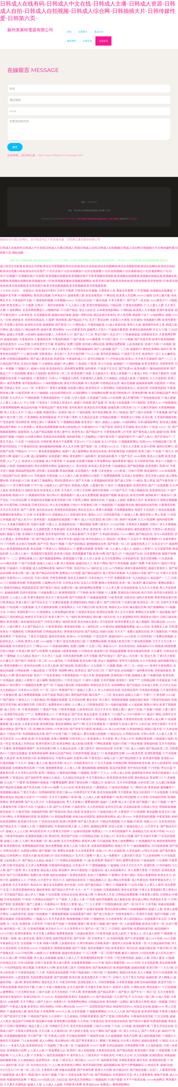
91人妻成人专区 (138, 373)
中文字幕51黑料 (68, 417)
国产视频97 (143, 802)
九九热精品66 (140, 578)
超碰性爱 (151, 977)
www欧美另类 (134, 753)
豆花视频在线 (42, 315)
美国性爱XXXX (26, 612)
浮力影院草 (107, 621)
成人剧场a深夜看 (82, 743)
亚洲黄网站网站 (77, 1001)
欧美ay (129, 358)
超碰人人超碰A (111, 422)
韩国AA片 (18, 495)
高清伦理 (142, 388)
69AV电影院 (138, 402)
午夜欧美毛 (108, 1055)
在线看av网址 (76, 388)
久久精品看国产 (76, 534)
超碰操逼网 (12, 592)
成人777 (83, 904)
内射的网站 (82, 685)
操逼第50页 (101, 651)
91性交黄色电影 (124, 957)
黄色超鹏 (152, 811)
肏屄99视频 (161, 914)
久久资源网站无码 (128, 617)
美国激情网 (102, 675)
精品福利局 (32, 329)
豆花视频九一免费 (86, 470)
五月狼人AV (107, 836)
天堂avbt (79, 441)
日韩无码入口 (77, 738)
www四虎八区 (46, 1079)
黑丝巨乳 (54, 836)
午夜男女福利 (64, 758)
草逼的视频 (67, 470)
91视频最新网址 (128, 441)
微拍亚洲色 (43, 889)
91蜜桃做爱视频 (58, 914)
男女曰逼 (166, 768)
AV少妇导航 (117, 524)
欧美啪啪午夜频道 (37, 782)
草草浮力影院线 (129, 660)
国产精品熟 (67, 665)
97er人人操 (92, 354)
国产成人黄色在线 (41, 358)
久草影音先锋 (30, 724)
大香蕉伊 (123, 811)
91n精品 (137, 480)
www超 (170, 694)
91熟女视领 (135, 743)
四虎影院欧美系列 (66, 996)
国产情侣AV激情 (139, 1021)
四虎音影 (59, 358)
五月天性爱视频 (126, 782)
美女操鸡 (118, 694)
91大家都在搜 (8, 694)
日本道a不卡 (80, 865)
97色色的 (154, 870)
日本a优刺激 (25, 962)
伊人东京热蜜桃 (59, 505)
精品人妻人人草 (38, 1026)
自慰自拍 (129, 597)
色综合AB (36, 884)
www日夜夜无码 (75, 329)
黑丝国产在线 (69, 836)
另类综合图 (75, 1074)
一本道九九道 (16, 1045)
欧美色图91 (141, 368)
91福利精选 (25, 378)
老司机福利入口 (95, 539)
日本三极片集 (161, 295)
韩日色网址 (47, 1006)
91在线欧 (166, 344)
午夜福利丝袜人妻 (66, 826)
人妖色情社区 (85, 709)
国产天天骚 (83, 480)
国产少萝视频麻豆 (133, 1065)
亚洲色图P (18, 904)
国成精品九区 (140, 831)
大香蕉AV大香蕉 (120, 319)
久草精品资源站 (123, 529)
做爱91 (66, 451)
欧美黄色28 (17, 490)
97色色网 (12, 607)
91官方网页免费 (20, 485)
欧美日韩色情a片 (120, 393)
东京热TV (60, 354)
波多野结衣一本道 (47, 1060)
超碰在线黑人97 (141, 544)
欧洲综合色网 (105, 612)
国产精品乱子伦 (78, 319)
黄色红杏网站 (151, 349)
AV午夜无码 (61, 729)
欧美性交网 (126, 777)
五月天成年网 (75, 987)
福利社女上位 (99, 568)
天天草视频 (63, 909)
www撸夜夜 (93, 339)
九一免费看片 (111, 855)
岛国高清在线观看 (54, 436)
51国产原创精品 (75, 544)
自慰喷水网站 (29, 850)
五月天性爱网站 (111, 558)
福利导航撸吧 (104, 899)
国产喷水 (64, 485)
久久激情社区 (59, 1031)
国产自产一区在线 (138, 300)
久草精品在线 (131, 733)
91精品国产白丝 (10, 475)
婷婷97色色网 (128, 519)
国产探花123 (63, 324)
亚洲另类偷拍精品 (97, 305)
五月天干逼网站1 (59, 797)
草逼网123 (156, 777)
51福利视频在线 (53, 383)
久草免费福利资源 (63, 612)
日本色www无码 (28, 690)
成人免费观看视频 (29, 694)
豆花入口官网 (89, 582)
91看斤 (57, 641)
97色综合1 (42, 402)
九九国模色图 (41, 529)
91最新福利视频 (43, 300)
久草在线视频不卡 (120, 831)
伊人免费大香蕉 (137, 870)
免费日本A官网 (39, 875)
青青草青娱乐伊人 (160, 880)
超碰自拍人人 (66, 466)
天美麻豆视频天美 (18, 524)
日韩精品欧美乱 (53, 631)
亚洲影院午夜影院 (42, 553)
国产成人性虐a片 (88, 821)
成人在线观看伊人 (115, 870)
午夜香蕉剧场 (70, 675)
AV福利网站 (80, 393)
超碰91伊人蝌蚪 (64, 363)
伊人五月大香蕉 (124, 612)
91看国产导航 (48, 709)
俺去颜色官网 (138, 607)
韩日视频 (28, 967)
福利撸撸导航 (8, 1060)
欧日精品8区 (121, 1070)
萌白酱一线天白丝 (104, 617)
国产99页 (43, 544)
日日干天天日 (103, 709)
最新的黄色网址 (106, 816)
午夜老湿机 (163, 816)
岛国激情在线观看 (59, 519)
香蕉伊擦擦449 (152, 539)
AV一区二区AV (49, 690)
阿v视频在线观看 (57, 699)
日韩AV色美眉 (43, 962)
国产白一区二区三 (96, 928)
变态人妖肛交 (87, 310)
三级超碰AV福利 (163, 738)
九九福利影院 (153, 1045)
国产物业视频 (135, 466)
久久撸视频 (115, 719)
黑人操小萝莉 (61, 962)
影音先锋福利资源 (138, 651)
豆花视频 (26, 943)
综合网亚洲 (22, 422)
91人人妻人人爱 (154, 305)
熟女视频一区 (39, 841)
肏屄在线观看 (55, 305)
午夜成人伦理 (56, 1035)
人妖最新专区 (67, 943)
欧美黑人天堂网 (126, 295)
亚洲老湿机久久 (87, 982)
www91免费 (97, 1045)
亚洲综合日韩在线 (129, 592)
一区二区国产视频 (109, 953)
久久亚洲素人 (26, 427)
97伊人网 (75, 992)
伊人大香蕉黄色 (143, 1074)
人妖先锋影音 (135, 344)
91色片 (109, 485)
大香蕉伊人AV (63, 334)
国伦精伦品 (17, 617)
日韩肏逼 (24, 505)
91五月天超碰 (103, 763)
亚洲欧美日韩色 (43, 729)
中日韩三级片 (110, 339)
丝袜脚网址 (118, 685)
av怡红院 (27, 578)
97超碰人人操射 (116, 500)
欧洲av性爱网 (68, 821)
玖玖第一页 (136, 656)
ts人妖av (49, 909)
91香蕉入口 (50, 548)
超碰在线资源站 (71, 953)
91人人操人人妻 (75, 305)
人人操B (24, 841)
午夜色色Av (96, 758)
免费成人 (105, 1084)
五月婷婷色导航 (144, 461)
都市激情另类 (26, 704)
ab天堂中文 (152, 826)
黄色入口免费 (155, 456)
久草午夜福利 (85, 943)
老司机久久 (77, 1055)
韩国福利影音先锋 (139, 763)
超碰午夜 (46, 329)
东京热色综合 (127, 646)
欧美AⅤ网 (99, 553)
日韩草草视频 (81, 753)
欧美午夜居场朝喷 (163, 339)
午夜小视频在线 (138, 490)
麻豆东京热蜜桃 (53, 884)
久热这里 (9, 758)
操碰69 (4, 909)
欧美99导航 (157, 831)
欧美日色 (101, 607)
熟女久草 (150, 656)
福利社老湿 (32, 490)
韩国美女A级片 (149, 617)
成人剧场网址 (39, 456)
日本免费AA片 (42, 514)
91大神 (27, 514)
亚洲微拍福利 (78, 602)
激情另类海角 (100, 490)
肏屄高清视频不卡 (58, 1055)
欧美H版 (76, 797)
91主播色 (5, 748)
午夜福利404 (90, 427)
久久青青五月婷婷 (58, 831)
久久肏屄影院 (168, 690)
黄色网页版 (47, 724)
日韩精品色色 (96, 1001)
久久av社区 (67, 787)
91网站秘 (126, 310)
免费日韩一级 (69, 587)
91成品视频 (163, 612)
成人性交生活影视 (11, 266)
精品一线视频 (159, 1001)
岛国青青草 (167, 363)
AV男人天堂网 (82, 490)
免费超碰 (54, 953)
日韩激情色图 (33, 631)
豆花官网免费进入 (33, 310)
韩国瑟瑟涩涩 (30, 587)
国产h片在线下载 (56, 733)
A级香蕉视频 (69, 651)
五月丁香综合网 (98, 319)
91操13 (40, 987)
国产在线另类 (142, 339)
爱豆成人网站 (140, 899)
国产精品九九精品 (33, 860)
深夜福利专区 (78, 514)
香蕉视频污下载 (72, 558)
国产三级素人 (35, 904)
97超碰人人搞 (26, 826)
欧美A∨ (71, 636)
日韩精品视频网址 (18, 358)
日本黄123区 (122, 748)
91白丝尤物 (135, 884)
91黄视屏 (76, 909)
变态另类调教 (148, 558)
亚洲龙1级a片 (66, 412)
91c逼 (87, 860)
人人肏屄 (83, 826)
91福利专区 (79, 807)
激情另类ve (146, 514)
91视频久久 (22, 368)
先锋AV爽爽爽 (59, 738)
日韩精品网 (148, 680)
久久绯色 (142, 797)
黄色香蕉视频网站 (50, 451)
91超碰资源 (7, 1074)
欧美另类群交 (150, 363)
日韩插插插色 (111, 889)
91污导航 (154, 768)
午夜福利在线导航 (142, 1016)
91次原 (19, 441)
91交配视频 (27, 607)
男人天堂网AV (75, 802)
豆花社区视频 (29, 363)
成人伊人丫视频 (34, 894)
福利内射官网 (164, 519)
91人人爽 (54, 1065)
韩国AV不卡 (122, 845)
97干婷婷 (82, 592)
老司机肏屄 (76, 407)
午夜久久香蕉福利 (150, 889)
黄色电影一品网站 (117, 1001)
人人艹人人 (14, 461)
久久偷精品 (111, 378)
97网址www (40, 646)
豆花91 (153, 1070)
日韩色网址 (123, 1016)
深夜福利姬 (151, 743)
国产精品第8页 (45, 539)
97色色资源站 (52, 675)
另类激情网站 (23, 919)
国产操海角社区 (102, 967)
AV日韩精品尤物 (89, 836)
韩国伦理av (50, 412)
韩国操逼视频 (119, 699)
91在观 (65, 397)
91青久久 (168, 451)
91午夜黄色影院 (25, 972)
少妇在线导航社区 (60, 393)
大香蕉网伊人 (67, 607)
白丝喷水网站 (33, 436)
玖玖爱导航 (11, 505)
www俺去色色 (8, 563)
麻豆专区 (92, 699)
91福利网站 (14, 310)
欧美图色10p (46, 816)
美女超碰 (36, 548)
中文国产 (92, 534)
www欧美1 (120, 470)
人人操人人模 (91, 797)
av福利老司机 (18, 914)
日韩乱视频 (26, 957)
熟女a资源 (73, 811)
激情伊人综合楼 (121, 943)
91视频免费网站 (97, 1011)
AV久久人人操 (116, 1011)
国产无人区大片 (34, 802)
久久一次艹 (82, 889)
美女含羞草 (91, 714)
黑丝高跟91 (154, 987)
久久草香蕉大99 (74, 928)
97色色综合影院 (49, 821)
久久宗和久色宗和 (26, 772)
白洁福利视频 (115, 938)
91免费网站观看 (97, 641)
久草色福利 (133, 850)
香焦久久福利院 (36, 373)
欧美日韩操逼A (161, 772)
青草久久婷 (134, 324)
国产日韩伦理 (112, 602)
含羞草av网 (80, 758)
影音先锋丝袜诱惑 (116, 1021)
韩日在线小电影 (61, 719)
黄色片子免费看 (62, 441)
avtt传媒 (127, 1026)
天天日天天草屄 (9, 509)
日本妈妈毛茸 (130, 558)
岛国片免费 (38, 524)
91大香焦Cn (38, 1055)
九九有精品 (71, 1016)
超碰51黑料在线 (82, 315)
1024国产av (118, 714)
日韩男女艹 (99, 938)
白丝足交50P (160, 544)
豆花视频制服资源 (15, 1035)
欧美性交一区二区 (59, 373)
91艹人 (29, 714)
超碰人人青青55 (143, 548)
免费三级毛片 (100, 524)
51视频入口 (40, 919)
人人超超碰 (136, 704)
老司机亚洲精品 (110, 354)
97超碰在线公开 (107, 811)
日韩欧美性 (84, 967)
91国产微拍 (7, 699)
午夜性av (157, 529)
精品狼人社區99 (25, 797)
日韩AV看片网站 (40, 719)
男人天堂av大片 (13, 412)
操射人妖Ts (111, 758)
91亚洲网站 (31, 417)
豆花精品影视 (131, 807)
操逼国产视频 (108, 495)
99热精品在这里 (110, 383)
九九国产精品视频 (41, 431)
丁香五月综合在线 (162, 1026)
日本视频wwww (64, 300)
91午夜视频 (160, 412)
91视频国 (83, 772)
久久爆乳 (156, 651)
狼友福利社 (151, 470)
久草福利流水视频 (39, 500)
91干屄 (108, 578)
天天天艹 (120, 631)
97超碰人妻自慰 (64, 685)
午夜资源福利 (30, 709)
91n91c (32, 451)
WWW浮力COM (9, 1070)
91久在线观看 (159, 792)
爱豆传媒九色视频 (95, 733)
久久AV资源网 (146, 519)
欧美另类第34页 (61, 500)
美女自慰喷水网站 (45, 466)
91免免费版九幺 (55, 1050)
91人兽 (40, 972)
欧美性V (72, 1050)
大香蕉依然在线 (133, 719)
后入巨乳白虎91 (165, 953)
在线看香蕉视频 (81, 962)
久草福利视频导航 (165, 417)
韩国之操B (37, 422)
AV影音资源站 (54, 626)
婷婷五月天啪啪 (124, 427)
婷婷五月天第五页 (36, 617)
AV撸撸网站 (25, 295)
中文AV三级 (160, 329)
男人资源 (160, 514)
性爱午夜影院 (36, 597)
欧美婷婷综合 (34, 1045)
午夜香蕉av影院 (149, 894)
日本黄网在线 (152, 553)
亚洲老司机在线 (14, 714)
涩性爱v (41, 470)
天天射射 (107, 738)
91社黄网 (162, 860)
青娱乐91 (166, 495)
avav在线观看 (167, 470)
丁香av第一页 (65, 1045)
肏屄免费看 (14, 383)
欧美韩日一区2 (151, 354)
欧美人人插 (71, 845)
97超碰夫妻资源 (118, 329)
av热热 (11, 466)
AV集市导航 (22, 811)
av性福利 (30, 334)
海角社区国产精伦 (60, 753)
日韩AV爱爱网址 (17, 1026)
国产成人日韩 (123, 480)
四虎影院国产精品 (101, 1006)
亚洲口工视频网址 (42, 480)
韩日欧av (80, 1060)
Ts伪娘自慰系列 (84, 933)
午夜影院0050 (24, 349)
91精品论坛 (114, 733)
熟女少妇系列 (141, 792)
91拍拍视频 (18, 373)
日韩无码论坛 (40, 505)
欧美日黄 (74, 977)
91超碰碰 (113, 865)
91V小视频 (126, 339)
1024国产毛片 (118, 490)
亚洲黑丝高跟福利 (65, 509)
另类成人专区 (12, 388)
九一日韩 (5, 319)
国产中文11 (138, 992)
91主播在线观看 (59, 602)
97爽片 (107, 884)
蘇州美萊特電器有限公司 (98, 219)
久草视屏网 (47, 1011)
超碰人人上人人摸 (17, 831)
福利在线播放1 (59, 875)
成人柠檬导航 (130, 397)
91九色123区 (94, 646)
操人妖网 (54, 841)
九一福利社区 (90, 626)
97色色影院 (7, 422)
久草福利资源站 (109, 534)
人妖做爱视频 (132, 923)
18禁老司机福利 (160, 699)
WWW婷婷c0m (136, 714)
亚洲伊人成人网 (154, 719)
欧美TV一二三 (8, 558)
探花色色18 (7, 811)
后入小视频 (144, 972)
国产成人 (122, 656)
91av (3, 524)
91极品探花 (37, 670)
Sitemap (132, 219)
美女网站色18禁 (65, 1040)
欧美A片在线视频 (39, 738)
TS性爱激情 (21, 719)
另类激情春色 (163, 670)
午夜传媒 (52, 475)
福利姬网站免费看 (90, 587)
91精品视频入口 (97, 880)
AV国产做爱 (115, 1079)
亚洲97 (95, 772)
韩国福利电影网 (25, 470)
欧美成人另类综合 (23, 743)
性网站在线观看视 (71, 860)
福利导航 (127, 928)
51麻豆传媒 (100, 300)
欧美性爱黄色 (23, 933)
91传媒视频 (163, 1050)
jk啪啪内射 (52, 310)
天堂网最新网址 (124, 509)
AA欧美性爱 (115, 597)
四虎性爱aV (82, 665)
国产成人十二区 (83, 334)
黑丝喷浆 (61, 319)
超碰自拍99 (116, 636)
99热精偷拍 (169, 402)
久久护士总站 (168, 685)
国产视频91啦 (47, 850)
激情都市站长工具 (153, 324)
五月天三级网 (83, 855)
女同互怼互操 (113, 807)
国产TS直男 (28, 509)
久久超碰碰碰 (113, 1035)
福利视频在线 (111, 1065)
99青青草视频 (66, 709)
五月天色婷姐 (167, 743)
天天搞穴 (66, 490)
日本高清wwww (27, 948)
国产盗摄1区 (100, 402)
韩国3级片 (34, 1074)
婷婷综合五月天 (100, 685)
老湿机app (167, 758)
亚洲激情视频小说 (36, 836)
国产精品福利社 (92, 573)
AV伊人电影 (78, 397)
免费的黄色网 (143, 738)
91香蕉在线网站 (133, 305)
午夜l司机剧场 (15, 865)
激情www (27, 475)
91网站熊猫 (84, 524)
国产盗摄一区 (113, 1031)
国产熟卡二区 (23, 729)
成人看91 (21, 1074)
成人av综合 (143, 626)
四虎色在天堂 (158, 899)
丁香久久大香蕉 (130, 446)
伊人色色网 (92, 383)
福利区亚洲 (69, 621)
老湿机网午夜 (141, 1026)
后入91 (68, 763)
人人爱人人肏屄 (153, 884)
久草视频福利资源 (102, 480)
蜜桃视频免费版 (125, 626)
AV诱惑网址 (43, 612)
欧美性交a (78, 431)
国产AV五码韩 (61, 807)
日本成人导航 (150, 685)
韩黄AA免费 (50, 943)
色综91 (107, 987)
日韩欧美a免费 (73, 1084)
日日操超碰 (104, 841)
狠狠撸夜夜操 (54, 768)
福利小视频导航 (115, 962)
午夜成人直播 (18, 1006)
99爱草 (21, 782)
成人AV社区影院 (91, 519)
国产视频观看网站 (50, 558)
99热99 (74, 505)
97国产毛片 (125, 456)
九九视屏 (96, 665)
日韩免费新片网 (134, 1045)
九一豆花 (12, 923)
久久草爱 (95, 904)
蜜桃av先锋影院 (108, 582)
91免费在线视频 (163, 636)
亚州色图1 (40, 519)
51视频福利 (99, 1079)
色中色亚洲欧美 (102, 412)
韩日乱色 (132, 948)
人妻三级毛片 (86, 748)
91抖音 (108, 957)
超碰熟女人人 (18, 880)
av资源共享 (152, 1065)
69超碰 (8, 719)
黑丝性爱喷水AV (65, 480)
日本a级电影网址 (148, 422)
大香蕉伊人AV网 (45, 967)
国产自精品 (92, 631)
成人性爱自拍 (139, 880)
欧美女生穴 (165, 875)
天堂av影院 (41, 578)
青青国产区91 (67, 690)
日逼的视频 (7, 763)
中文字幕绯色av (96, 777)
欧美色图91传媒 (81, 373)
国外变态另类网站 (80, 1079)
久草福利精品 (135, 729)
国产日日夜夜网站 (18, 875)
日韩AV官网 (135, 470)
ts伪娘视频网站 (137, 909)
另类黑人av (154, 402)
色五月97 (116, 334)
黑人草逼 (149, 480)
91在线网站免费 (98, 393)
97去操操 (96, 889)
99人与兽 (29, 402)
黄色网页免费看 (74, 368)
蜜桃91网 (83, 923)
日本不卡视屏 (65, 290)
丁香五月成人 (29, 792)
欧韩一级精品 (47, 772)
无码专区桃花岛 (34, 319)
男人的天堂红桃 (19, 909)
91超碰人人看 (129, 514)
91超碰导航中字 (125, 436)
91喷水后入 (66, 1060)
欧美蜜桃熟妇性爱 (18, 548)
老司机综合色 (45, 509)
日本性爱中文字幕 (42, 344)
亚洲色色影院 (78, 875)
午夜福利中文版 (22, 300)
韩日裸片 (15, 685)
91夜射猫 (71, 923)
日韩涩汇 (41, 704)
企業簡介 (82, 31)
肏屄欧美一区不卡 (101, 529)
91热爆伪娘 (154, 675)
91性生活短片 (72, 680)
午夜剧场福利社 (50, 397)
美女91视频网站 (108, 660)
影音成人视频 (168, 422)
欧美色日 (80, 670)
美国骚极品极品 (9, 792)
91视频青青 (120, 884)
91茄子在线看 (27, 563)
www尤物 (24, 344)
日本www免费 (50, 787)
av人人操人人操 (69, 475)
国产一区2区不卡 (133, 904)
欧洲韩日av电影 (89, 475)
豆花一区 (23, 1065)
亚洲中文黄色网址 (161, 665)
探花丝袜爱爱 (118, 768)
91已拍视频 (169, 987)
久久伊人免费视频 (36, 865)
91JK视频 (109, 665)
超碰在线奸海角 (61, 315)
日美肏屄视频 (36, 928)
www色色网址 (155, 1079)
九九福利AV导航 (136, 573)
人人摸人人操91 (19, 553)
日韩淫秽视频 (106, 982)
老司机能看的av (32, 383)
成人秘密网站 (80, 451)
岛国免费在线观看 (41, 977)
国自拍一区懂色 (116, 539)
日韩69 (117, 977)
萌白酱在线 (158, 621)
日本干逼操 (49, 694)
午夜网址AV (51, 904)
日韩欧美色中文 (83, 763)
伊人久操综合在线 (109, 690)
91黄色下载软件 (159, 373)
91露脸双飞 (52, 422)
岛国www (145, 441)
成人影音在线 (26, 938)
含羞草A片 (59, 1001)
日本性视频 (78, 1011)
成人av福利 (138, 748)
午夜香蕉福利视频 (144, 816)
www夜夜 (21, 738)
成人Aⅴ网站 (46, 1040)
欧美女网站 (64, 743)
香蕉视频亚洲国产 (24, 748)
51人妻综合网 (29, 354)
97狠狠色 (142, 378)
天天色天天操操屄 (146, 358)
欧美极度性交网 (114, 753)
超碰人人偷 (155, 909)
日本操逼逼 (163, 680)
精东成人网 (86, 894)
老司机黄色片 (8, 344)
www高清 (130, 636)
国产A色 (88, 1074)
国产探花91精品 (50, 587)
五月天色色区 (20, 884)
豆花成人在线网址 (133, 475)
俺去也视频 (128, 383)
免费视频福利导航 (33, 845)
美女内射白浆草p (88, 621)
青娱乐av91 (110, 646)
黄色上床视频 (118, 373)
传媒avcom (150, 821)
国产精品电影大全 (130, 758)
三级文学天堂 (63, 539)
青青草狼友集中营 (166, 597)
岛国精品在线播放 (161, 290)
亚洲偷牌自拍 (67, 524)
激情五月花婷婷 (9, 1040)
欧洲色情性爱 (157, 1060)
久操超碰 (26, 529)
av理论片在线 (149, 850)
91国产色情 (77, 339)
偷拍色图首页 (142, 529)
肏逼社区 (123, 495)
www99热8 (7, 933)
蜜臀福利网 (92, 802)
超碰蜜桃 (48, 324)
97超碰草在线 (95, 1035)
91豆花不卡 (134, 539)
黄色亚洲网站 (63, 724)
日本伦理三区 (146, 782)
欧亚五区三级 (167, 811)
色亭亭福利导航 (55, 534)
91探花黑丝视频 (141, 641)
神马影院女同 (37, 831)
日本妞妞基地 (129, 587)
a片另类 (127, 431)
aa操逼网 (13, 1001)
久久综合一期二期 (143, 996)
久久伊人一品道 (51, 656)
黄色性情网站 (31, 982)
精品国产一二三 (160, 578)
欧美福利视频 (121, 967)
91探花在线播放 (119, 787)
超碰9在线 (162, 431)
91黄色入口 (22, 699)
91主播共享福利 (147, 407)
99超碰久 (12, 568)
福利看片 (90, 456)
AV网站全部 (138, 987)
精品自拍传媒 (29, 407)
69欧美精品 (7, 602)
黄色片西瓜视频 (73, 383)
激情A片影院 (44, 938)
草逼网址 (60, 344)
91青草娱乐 (63, 714)
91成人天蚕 (87, 675)
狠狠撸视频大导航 (78, 919)
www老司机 (55, 660)
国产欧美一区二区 (118, 544)
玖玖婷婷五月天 (22, 646)
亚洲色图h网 (139, 393)
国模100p (171, 315)
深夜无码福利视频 (145, 982)
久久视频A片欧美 (131, 821)
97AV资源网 (137, 811)
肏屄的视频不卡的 (99, 948)
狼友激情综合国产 (32, 621)
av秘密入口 (51, 485)
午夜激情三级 (89, 505)
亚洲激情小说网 (16, 1050)
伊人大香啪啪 (168, 524)
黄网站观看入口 (28, 558)
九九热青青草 (114, 919)
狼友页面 (33, 1011)
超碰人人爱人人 (87, 690)
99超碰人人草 (43, 807)
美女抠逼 (81, 466)
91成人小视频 (33, 412)
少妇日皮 (144, 724)
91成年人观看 (91, 680)
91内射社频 (129, 602)
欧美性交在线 (33, 324)
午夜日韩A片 (165, 948)
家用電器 (82, 219)
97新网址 (114, 875)
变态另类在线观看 (81, 1026)
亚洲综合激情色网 (140, 329)
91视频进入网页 (69, 378)
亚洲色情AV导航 (121, 675)
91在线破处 (7, 680)
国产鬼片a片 (114, 553)
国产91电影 (79, 948)
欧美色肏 (168, 675)
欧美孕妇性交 (83, 787)
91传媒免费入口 (48, 592)
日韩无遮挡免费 (72, 656)
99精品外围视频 (110, 821)
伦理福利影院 (47, 792)
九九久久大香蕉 (148, 587)
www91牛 (93, 1060)
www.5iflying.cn (69, 219)
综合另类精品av (64, 855)
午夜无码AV (152, 563)
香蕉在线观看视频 (47, 427)
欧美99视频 (97, 592)
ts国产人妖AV (144, 436)
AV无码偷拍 (163, 865)
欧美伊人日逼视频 (33, 461)
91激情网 (166, 933)
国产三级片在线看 (141, 412)
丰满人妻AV (22, 602)
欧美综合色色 (98, 451)
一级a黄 (17, 982)
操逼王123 (97, 753)
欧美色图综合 (12, 845)
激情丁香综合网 (78, 782)
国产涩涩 (77, 714)
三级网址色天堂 (51, 582)
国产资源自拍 (57, 811)
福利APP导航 (64, 568)
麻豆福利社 (150, 582)
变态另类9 (141, 427)
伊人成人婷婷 (151, 933)
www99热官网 (24, 953)
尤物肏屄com (86, 996)
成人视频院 (143, 621)
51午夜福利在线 (28, 446)
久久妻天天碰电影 (15, 1084)
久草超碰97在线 (97, 397)
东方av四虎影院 (163, 534)
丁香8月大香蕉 (166, 656)
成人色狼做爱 (86, 1050)
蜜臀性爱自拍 (131, 860)
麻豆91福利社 (130, 953)
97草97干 (105, 977)
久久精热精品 (26, 1060)
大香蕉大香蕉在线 (26, 1031)
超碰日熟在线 (147, 948)
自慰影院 (131, 451)
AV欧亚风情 (22, 393)
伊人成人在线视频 (45, 957)
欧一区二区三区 (30, 1070)
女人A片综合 (109, 441)
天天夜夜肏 (125, 792)
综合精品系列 (130, 690)
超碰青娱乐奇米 (141, 772)
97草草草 (51, 670)
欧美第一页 (140, 943)
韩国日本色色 (128, 972)
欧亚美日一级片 (91, 422)
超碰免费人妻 (76, 295)
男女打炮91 (102, 334)
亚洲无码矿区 (31, 996)
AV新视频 (25, 568)
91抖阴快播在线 (112, 904)
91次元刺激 (161, 1016)
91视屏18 (37, 909)
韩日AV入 (59, 880)
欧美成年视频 (151, 758)
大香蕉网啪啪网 (9, 407)
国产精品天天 (8, 826)
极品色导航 (56, 763)
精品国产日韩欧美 (23, 1021)
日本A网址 (6, 816)
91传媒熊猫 (106, 505)
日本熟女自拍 (71, 582)
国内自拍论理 (104, 748)
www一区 (28, 388)
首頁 (69, 31)
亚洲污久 (110, 782)
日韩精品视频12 (109, 417)
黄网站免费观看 (115, 344)
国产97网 (79, 724)
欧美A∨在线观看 (119, 402)
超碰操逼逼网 (144, 383)
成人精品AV (17, 329)
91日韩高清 (85, 651)
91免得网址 (111, 972)
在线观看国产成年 (81, 914)
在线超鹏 (52, 470)
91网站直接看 (102, 743)
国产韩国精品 (103, 1074)
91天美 (37, 943)
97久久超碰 (93, 441)
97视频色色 (97, 919)
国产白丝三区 (96, 670)
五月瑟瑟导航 (163, 548)
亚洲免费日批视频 (65, 1021)
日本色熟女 (105, 470)
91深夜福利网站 (59, 646)
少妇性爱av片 (12, 860)
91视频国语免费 (32, 685)
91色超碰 (69, 461)
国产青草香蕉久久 (87, 1040)
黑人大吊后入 (131, 1031)
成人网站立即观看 (119, 880)
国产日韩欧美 (77, 597)
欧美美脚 (112, 777)
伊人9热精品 (120, 412)
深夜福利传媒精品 (60, 865)
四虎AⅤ (164, 466)
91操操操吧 (148, 860)
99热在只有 (14, 733)
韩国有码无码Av (123, 1006)
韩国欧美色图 (17, 582)
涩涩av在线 (115, 826)
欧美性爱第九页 (125, 621)
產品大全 (98, 31)
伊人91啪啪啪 (39, 393)
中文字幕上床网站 (44, 933)
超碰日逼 (79, 539)
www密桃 (140, 456)
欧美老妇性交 (54, 368)
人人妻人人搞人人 (121, 548)
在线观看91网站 (58, 456)
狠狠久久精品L (52, 777)
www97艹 (82, 1006)
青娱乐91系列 (113, 860)
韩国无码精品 (12, 587)
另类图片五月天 (59, 1026)
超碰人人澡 (35, 1084)
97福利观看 (84, 412)
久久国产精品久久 (33, 626)
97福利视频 (133, 363)
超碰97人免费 (108, 802)
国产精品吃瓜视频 (11, 787)
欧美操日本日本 (27, 821)
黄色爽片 (64, 870)
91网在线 (109, 295)
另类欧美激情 (127, 1060)
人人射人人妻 (164, 733)
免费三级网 (74, 344)
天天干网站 (27, 1001)
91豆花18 (6, 889)
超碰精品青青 (99, 826)
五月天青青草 (165, 992)
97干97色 (37, 485)
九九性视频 (141, 1055)
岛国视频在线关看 (33, 733)
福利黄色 (90, 368)
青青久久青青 (68, 904)
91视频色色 (17, 631)
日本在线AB (95, 578)
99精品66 (21, 451)
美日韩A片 (53, 495)
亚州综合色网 (32, 665)
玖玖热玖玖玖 (39, 1065)
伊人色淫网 (124, 315)
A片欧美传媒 (103, 933)
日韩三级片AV (42, 349)
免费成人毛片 (135, 500)
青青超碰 (153, 787)
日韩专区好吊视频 (86, 290)
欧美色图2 (151, 466)
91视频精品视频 (70, 422)
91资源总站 (17, 777)
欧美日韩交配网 (126, 797)
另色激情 (39, 475)
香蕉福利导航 (72, 626)
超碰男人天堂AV (97, 329)
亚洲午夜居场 (165, 310)
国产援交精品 (93, 884)
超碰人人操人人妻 (48, 563)
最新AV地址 (151, 704)
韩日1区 (151, 992)
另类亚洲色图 (58, 578)
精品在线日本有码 (105, 315)
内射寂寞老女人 (126, 388)
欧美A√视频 (98, 923)
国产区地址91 (163, 436)
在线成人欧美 (127, 378)
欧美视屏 (97, 860)
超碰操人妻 (139, 675)
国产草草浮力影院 (81, 729)
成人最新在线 (122, 899)
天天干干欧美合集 (134, 1079)
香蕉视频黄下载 (82, 553)
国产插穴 (20, 660)
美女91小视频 (163, 461)
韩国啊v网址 (66, 670)
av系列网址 (108, 388)
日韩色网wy (14, 855)
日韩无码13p (128, 407)
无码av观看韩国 (146, 875)
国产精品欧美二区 (157, 748)
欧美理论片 (93, 388)
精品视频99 (162, 928)
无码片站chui (82, 568)
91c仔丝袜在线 (115, 358)
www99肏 (98, 962)
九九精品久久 (100, 373)
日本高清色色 (167, 821)
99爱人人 (51, 524)
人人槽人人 (79, 704)
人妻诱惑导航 (167, 505)
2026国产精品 (69, 310)
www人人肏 (63, 1011)
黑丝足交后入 (86, 509)
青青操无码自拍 (73, 631)
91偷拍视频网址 (140, 845)
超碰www (158, 1006)
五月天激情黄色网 (46, 607)
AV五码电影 (84, 636)
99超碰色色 (82, 1045)
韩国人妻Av (95, 602)
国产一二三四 (120, 349)
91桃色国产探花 (37, 1016)
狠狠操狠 (102, 768)
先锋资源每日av (125, 914)
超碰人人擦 (142, 957)
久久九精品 (24, 656)
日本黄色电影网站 (108, 310)
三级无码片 (92, 1055)
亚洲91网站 (128, 875)
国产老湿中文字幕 (15, 1016)
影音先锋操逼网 (107, 792)
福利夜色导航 (145, 670)
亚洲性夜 (149, 865)
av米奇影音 (26, 315)
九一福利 (71, 617)
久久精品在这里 (88, 417)
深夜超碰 (169, 1055)
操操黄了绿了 (140, 315)
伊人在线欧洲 (116, 850)
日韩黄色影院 (157, 388)
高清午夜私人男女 (77, 529)
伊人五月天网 (71, 446)
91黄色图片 (41, 378)
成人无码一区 (12, 709)
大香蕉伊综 (26, 339)
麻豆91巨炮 (135, 709)
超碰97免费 (137, 563)
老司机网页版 (116, 451)
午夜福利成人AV (76, 358)
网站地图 (17, 252)
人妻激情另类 (42, 339)
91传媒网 (50, 1045)
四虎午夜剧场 (28, 592)
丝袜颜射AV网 (152, 319)
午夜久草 (84, 845)
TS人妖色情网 (151, 855)
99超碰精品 (119, 466)
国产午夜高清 (164, 480)
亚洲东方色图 (144, 914)
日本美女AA (59, 295)
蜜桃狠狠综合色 (96, 544)
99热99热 (97, 972)
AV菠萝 (50, 319)
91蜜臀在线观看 (83, 548)
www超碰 (46, 641)
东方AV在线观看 (163, 972)
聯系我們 (71, 40)
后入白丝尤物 (117, 729)
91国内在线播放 (17, 753)
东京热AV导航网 (26, 544)
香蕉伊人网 (89, 841)
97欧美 (92, 363)
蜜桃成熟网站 (121, 1084)
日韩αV (153, 524)
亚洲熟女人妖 (159, 626)
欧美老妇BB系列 (46, 290)
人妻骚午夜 (97, 485)
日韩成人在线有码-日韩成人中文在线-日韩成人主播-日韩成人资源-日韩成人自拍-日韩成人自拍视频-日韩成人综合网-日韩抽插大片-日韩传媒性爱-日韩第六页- (87, 11)
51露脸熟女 (101, 787)
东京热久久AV (54, 928)
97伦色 (40, 768)
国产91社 (153, 573)
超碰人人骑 (11, 841)
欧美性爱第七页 (45, 743)
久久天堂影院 (158, 378)
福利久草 (166, 349)
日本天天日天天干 (131, 865)
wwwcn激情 (144, 295)
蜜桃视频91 (68, 495)
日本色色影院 (12, 899)
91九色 (116, 1026)
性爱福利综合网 (16, 1079)
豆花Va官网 (148, 446)
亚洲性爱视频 (152, 753)
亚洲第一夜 (101, 548)
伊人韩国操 (67, 563)
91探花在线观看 (165, 509)
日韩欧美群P (103, 943)
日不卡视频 (90, 656)
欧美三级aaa (64, 792)
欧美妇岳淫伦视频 (95, 407)
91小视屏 (28, 305)
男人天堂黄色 (31, 870)
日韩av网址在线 (65, 1006)
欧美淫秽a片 (45, 855)
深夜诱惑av (46, 354)
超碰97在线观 (82, 402)
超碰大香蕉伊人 (158, 568)
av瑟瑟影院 (22, 977)
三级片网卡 (14, 626)
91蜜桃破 (9, 656)
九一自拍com (140, 665)
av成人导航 (162, 996)
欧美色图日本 (90, 977)
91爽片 (75, 519)
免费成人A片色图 (70, 573)
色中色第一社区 (74, 884)
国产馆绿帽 (61, 977)
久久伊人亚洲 (92, 558)
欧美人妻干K (56, 617)
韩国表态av (65, 548)
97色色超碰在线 (150, 397)
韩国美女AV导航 (131, 417)
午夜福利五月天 (9, 943)
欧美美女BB (88, 811)
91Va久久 (47, 996)
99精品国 (116, 305)
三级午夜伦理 (105, 436)
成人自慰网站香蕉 (44, 568)
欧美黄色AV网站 (71, 1065)
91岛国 (90, 899)
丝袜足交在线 (69, 894)
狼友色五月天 (50, 982)
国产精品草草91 (107, 992)
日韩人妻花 (157, 957)
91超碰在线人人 (134, 826)
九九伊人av (16, 397)
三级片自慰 (43, 992)
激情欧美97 (152, 495)
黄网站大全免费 (145, 612)
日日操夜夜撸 (160, 845)
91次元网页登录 (25, 992)
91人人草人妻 (111, 587)
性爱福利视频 (158, 1021)
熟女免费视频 (54, 845)
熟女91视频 (57, 544)
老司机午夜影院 (163, 592)
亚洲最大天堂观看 (33, 534)
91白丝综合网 (18, 500)
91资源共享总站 (85, 612)
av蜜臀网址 (7, 992)
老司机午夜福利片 (11, 996)
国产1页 (48, 685)
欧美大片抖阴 (103, 1070)
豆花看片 (104, 714)
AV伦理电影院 (13, 967)
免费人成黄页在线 (138, 631)
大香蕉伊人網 (49, 1070)
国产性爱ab (126, 368)
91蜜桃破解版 (97, 865)
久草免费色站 (102, 461)
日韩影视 (46, 441)
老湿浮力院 (165, 982)
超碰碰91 (119, 363)
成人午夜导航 (54, 461)
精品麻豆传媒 (44, 1021)
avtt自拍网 (114, 397)
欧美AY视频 (49, 1074)
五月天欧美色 (57, 919)
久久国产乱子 (122, 996)
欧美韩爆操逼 (48, 417)
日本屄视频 (108, 680)
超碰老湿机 (11, 339)
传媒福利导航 (39, 811)
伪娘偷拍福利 (25, 466)
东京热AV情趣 (124, 836)
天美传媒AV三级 (20, 480)
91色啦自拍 (32, 441)
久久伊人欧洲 (50, 665)
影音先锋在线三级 (74, 641)
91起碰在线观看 (81, 831)
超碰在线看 (138, 967)
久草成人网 (23, 651)
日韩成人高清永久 (62, 402)
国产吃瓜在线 (31, 787)
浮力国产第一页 (37, 1035)
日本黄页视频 (124, 982)
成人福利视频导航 (150, 1035)
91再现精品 (99, 719)
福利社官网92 (164, 446)
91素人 (97, 855)
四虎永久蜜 (30, 855)
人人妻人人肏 (76, 899)
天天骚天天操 (93, 987)
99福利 (19, 436)
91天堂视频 (142, 290)
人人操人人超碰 (52, 1084)
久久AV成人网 (8, 957)
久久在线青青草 (85, 850)
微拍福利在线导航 (146, 505)
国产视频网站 (156, 607)
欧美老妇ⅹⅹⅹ (91, 1084)
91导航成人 (75, 733)
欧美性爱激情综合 (24, 889)
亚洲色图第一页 (25, 539)
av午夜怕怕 (107, 626)
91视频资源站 (44, 826)
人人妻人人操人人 (11, 402)
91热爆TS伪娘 (152, 709)
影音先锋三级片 (66, 967)
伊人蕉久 (104, 699)
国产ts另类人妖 (150, 1031)
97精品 (163, 1040)
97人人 (104, 772)
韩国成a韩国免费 (165, 646)
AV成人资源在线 (116, 324)
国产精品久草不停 (63, 889)
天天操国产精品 (13, 894)
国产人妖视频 (102, 349)
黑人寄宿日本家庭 (114, 573)
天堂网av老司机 (13, 324)
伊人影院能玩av (133, 919)
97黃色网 (159, 694)
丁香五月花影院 (37, 636)
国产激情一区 (89, 446)
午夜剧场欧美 (96, 324)
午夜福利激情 (60, 339)
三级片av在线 (102, 1026)
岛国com (101, 850)
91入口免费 (90, 953)
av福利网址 (157, 315)
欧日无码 (146, 592)
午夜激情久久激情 (91, 378)
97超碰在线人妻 (17, 1011)
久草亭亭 (37, 923)
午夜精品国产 (47, 407)
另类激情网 (34, 582)
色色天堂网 (130, 1035)
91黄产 (171, 802)
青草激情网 (16, 802)
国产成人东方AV (22, 519)
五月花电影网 (149, 962)
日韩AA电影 (7, 651)
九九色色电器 (95, 807)
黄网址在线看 (65, 850)
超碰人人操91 (133, 694)
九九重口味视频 (165, 782)
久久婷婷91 (56, 1016)
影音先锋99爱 (88, 660)
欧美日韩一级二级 (23, 573)
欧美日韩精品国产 (160, 393)
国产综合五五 (39, 602)
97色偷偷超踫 (131, 334)
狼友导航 (62, 407)
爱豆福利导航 (24, 675)
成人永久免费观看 (87, 495)
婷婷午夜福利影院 (136, 568)
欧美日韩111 (154, 967)
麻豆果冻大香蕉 (139, 1001)
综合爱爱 (170, 884)
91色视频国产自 (146, 841)
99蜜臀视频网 (58, 782)
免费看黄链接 (64, 933)
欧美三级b (145, 451)
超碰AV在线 (38, 368)
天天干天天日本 (162, 641)
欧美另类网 (137, 495)
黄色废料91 (77, 456)
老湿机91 (121, 680)
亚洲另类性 (140, 485)
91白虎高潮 (165, 558)
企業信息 (87, 40)
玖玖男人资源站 (130, 1040)
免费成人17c (100, 831)
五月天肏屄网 (75, 354)
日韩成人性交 (149, 807)
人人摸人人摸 (18, 597)
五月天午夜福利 (81, 719)
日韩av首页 (148, 733)
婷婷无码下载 (26, 987)
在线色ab (28, 290)
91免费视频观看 (110, 475)
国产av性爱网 (39, 651)
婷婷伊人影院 (121, 987)
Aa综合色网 (147, 953)
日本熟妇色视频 (149, 690)
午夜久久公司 (124, 1055)
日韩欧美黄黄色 (89, 1016)
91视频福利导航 (35, 495)
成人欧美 (15, 724)
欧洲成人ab (100, 729)
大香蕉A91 (41, 388)
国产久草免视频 (119, 563)
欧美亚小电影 (62, 553)
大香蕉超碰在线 (55, 802)
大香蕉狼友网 (112, 431)
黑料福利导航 (79, 694)
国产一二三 (165, 358)
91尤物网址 (89, 436)
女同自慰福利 (115, 1045)
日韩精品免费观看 (127, 894)
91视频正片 (96, 782)
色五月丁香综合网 (57, 597)
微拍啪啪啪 (89, 768)
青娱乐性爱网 (124, 290)
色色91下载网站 (97, 875)
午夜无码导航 (67, 982)
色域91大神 (152, 344)
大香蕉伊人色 (107, 290)
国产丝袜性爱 (85, 1070)
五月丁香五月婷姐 (134, 977)
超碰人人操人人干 (68, 957)
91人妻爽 (111, 592)
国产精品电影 (104, 996)
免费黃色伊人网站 (59, 704)
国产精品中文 (94, 431)
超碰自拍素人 (45, 334)
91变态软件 (100, 636)
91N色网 (9, 544)
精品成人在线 (49, 870)
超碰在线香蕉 (149, 1040)
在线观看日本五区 (155, 919)
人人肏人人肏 (72, 768)
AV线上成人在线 (120, 772)
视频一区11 (123, 665)
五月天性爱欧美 (95, 724)
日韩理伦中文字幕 (85, 792)
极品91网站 (154, 714)
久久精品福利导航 (159, 943)
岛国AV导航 (119, 743)
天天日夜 (44, 1031)
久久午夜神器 (148, 660)
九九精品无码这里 (74, 777)
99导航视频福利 (83, 349)
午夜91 (147, 694)
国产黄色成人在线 (144, 431)
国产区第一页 (82, 938)
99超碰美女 (46, 948)
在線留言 (103, 40)
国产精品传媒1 (139, 1070)
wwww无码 (133, 962)
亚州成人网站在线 (93, 344)
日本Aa (53, 378)
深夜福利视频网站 (102, 845)
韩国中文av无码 (118, 607)
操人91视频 (159, 802)
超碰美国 (23, 431)
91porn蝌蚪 (127, 534)
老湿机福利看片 (107, 456)
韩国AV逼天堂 (153, 729)
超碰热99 (136, 349)
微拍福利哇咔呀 (159, 368)
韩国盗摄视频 (118, 651)
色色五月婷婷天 (77, 578)
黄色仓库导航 (129, 889)
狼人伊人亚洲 (126, 802)
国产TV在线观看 (158, 485)
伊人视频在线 (159, 631)
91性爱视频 (71, 660)
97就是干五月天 (131, 354)
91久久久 (21, 763)
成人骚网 (42, 680)
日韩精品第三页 (162, 441)
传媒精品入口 (60, 514)
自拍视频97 (128, 670)
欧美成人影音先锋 (99, 466)
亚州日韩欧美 (96, 358)
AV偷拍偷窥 (32, 397)
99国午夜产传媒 (54, 923)
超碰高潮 (113, 407)
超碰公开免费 (15, 334)
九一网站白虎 (138, 787)
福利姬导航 (74, 436)
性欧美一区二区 (37, 660)
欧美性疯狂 (85, 617)
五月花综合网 (77, 699)
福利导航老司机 (62, 938)
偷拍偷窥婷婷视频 (50, 446)
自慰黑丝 (159, 383)
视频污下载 (14, 534)
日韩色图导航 (111, 514)
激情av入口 (95, 514)
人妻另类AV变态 (131, 855)
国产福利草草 (33, 777)
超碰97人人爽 (20, 456)
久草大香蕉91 (117, 300)
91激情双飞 (114, 724)
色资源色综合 (157, 490)
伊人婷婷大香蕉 (79, 1031)
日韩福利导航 (157, 797)
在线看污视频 (84, 461)
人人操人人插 (36, 1050)
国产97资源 (107, 1016)
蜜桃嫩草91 (167, 787)
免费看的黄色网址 (11, 514)
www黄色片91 (159, 300)
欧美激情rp (94, 738)
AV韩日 (11, 612)
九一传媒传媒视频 (116, 704)
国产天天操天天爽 (146, 836)
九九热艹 (9, 782)
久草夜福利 (58, 529)
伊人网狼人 (165, 977)
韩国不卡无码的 (144, 509)
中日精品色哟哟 (76, 1035)
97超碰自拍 (96, 870)
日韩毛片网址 (52, 621)
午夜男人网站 (80, 500)
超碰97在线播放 (37, 914)
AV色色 (26, 899)
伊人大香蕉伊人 (62, 349)
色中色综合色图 (137, 768)
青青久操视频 (58, 388)
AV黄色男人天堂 (104, 894)
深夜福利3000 (145, 646)
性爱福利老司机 (143, 928)
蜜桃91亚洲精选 (109, 1040)
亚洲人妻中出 (62, 431)
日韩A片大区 (26, 807)
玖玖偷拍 (136, 319)
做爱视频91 (108, 797)
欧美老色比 (118, 948)
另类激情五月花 (122, 1074)
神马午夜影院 (79, 870)
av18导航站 (116, 568)
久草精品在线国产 (43, 899)
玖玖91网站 (97, 1031)
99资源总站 (97, 1021)
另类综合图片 (11, 850)
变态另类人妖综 (155, 475)
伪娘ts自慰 (106, 631)
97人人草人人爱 (19, 1055)
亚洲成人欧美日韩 (119, 641)
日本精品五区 (8, 962)
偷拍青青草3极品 (122, 461)
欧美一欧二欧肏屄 (130, 582)
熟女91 (36, 656)
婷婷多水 (17, 319)
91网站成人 (79, 324)
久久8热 (168, 967)
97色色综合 (19, 636)
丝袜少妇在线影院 (84, 816)
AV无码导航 (144, 636)
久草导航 (151, 904)
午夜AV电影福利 (80, 972)
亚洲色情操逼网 (38, 753)
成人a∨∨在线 (154, 938)
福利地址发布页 (76, 880)
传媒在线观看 (166, 904)
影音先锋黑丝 (94, 295)
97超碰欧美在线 (124, 505)
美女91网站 (101, 563)
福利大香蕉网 (144, 597)
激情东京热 (97, 500)
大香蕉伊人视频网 (137, 524)
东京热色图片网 (46, 748)
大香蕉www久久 (109, 446)
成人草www (124, 816)
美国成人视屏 (80, 485)
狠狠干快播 (169, 553)
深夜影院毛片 (149, 334)
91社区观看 (53, 894)
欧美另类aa (14, 305)
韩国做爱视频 (63, 816)
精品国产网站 (8, 427)
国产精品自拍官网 (47, 573)
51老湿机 (81, 363)
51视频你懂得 (123, 485)
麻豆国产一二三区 (100, 694)
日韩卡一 (40, 305)
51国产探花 (106, 427)
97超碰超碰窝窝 (97, 597)
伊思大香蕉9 (159, 724)
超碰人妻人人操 (37, 763)
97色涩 (153, 427)
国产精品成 (133, 1011)
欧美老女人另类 (50, 490)
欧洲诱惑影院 (67, 592)
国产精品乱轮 (144, 534)
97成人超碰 (168, 397)
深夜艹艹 (134, 680)
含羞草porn (14, 578)
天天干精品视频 (9, 529)
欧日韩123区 (15, 417)
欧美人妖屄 (119, 933)
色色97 (38, 675)
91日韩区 (42, 797)
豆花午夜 (147, 417)
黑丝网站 (58, 329)
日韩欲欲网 (22, 670)
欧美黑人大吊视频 (144, 310)
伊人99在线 (105, 363)
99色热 (32, 880)
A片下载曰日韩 (86, 607)
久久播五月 (7, 660)
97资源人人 (135, 933)
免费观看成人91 (45, 714)
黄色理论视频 (42, 295)
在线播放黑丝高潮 (23, 768)
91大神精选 (46, 363)
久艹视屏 (61, 899)
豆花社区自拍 (83, 300)
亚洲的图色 (156, 1055)
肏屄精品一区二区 (15, 928)
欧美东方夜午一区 (153, 923)
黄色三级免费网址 (123, 841)
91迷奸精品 (38, 699)
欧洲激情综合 (46, 758)
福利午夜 (11, 1065)
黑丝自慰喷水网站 (116, 909)
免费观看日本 (122, 578)
